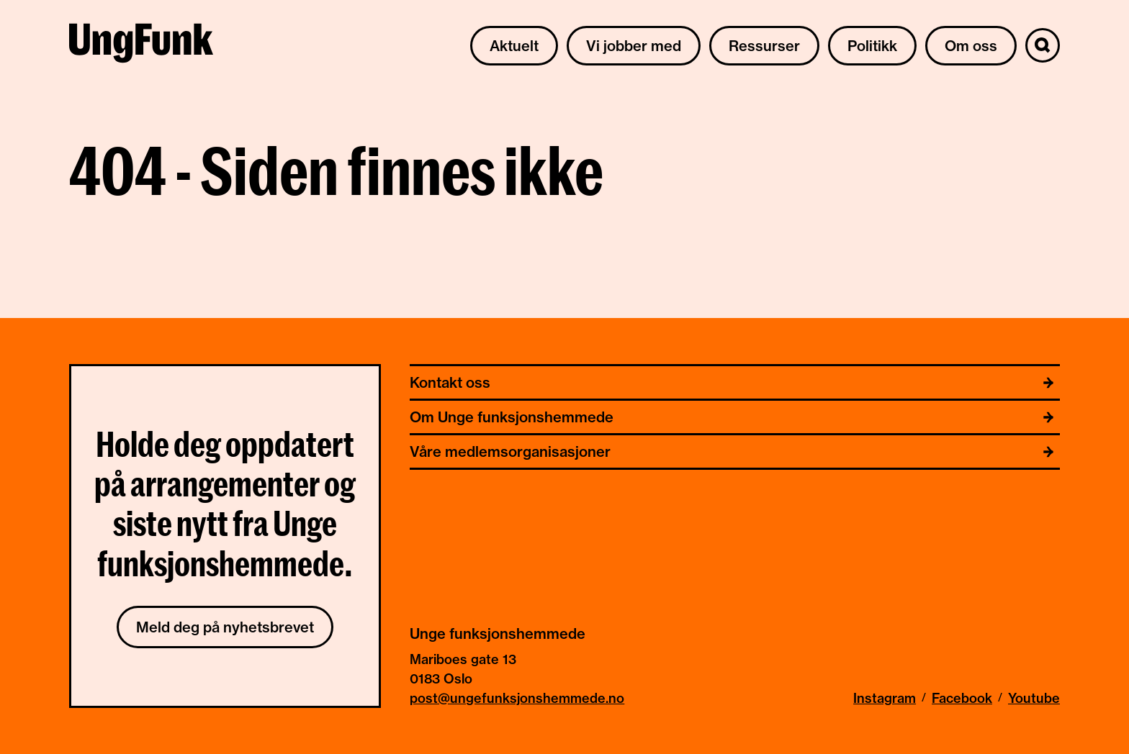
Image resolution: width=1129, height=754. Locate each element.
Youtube (1034, 698)
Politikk (872, 46)
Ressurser (764, 46)
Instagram (884, 698)
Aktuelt (514, 46)
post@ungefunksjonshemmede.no (517, 698)
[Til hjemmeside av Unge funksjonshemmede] (141, 45)
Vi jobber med (633, 46)
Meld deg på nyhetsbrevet (225, 627)
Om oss (971, 46)
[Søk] (1042, 45)
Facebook (962, 698)
